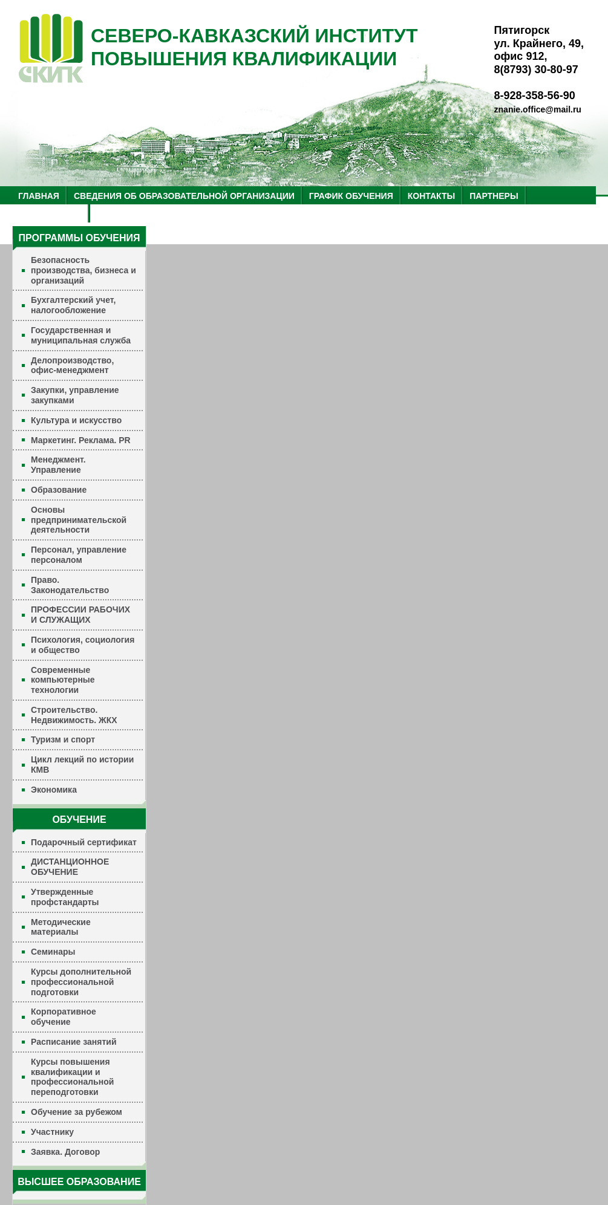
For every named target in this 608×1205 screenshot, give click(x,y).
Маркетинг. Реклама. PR (81, 440)
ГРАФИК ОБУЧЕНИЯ (351, 196)
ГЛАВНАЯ (38, 196)
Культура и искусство (76, 420)
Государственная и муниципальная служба (81, 335)
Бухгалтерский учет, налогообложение (73, 305)
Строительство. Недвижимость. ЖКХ (74, 715)
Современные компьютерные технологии (63, 680)
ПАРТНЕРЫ (493, 196)
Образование (59, 490)
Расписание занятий (74, 1042)
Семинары (53, 952)
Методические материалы (61, 927)
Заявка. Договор (65, 1152)
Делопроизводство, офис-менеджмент (72, 365)
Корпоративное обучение (63, 1017)
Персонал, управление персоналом (78, 555)
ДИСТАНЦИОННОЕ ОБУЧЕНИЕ (70, 867)
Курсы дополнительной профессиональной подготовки (81, 982)
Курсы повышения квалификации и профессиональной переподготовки (72, 1077)
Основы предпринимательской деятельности (78, 520)
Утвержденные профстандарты (65, 897)
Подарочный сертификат (84, 842)
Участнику (52, 1132)
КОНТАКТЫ (431, 196)
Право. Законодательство (70, 585)
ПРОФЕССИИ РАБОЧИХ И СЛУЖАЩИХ (80, 615)
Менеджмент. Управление (58, 465)
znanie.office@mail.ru (537, 109)
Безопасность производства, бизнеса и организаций (83, 270)
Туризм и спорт (63, 739)
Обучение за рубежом (76, 1112)
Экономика (54, 789)
